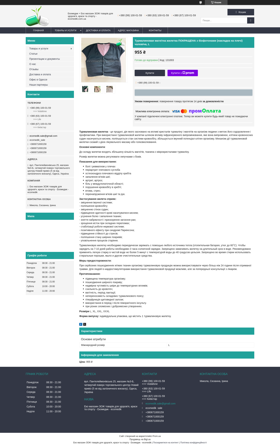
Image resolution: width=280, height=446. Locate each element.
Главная (38, 30)
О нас (32, 64)
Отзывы (33, 69)
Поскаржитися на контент (166, 442)
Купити (150, 72)
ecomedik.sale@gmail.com (43, 136)
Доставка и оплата (98, 30)
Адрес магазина (128, 30)
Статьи (33, 53)
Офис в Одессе (38, 79)
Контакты (155, 30)
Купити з (182, 73)
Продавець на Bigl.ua (140, 439)
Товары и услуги (65, 30)
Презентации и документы (44, 58)
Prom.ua (157, 436)
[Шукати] (250, 20)
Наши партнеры (38, 84)
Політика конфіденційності (193, 442)
